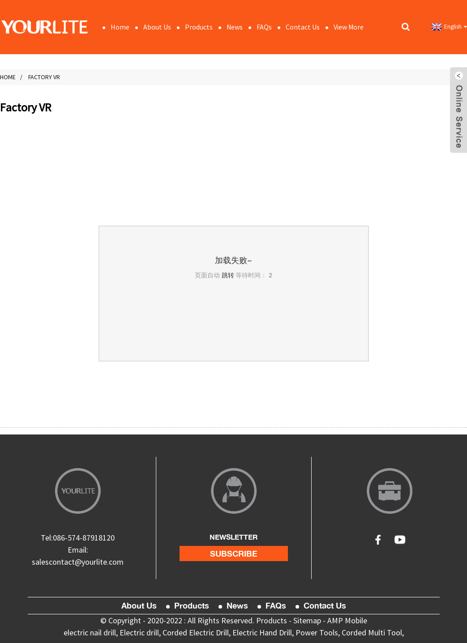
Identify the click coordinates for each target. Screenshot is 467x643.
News (235, 26)
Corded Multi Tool (372, 632)
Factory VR (44, 77)
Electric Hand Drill (262, 632)
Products (199, 26)
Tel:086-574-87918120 (78, 537)
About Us (157, 26)
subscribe (233, 553)
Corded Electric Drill (196, 632)
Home (120, 26)
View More (349, 26)
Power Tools (317, 632)
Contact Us (303, 26)
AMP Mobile (347, 620)
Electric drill (139, 632)
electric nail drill (90, 632)
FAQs (264, 26)
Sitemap (307, 620)
